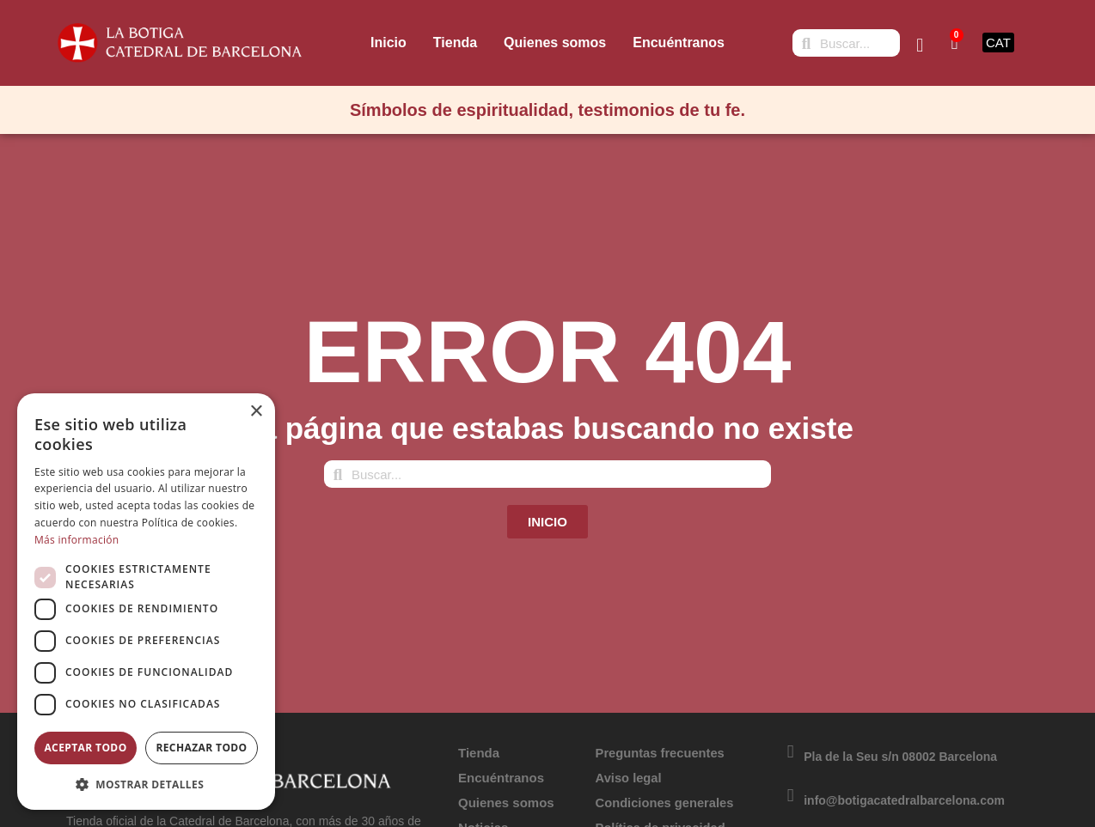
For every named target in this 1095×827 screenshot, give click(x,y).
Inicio (388, 42)
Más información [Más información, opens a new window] (76, 539)
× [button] (255, 411)
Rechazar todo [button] (201, 747)
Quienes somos (555, 42)
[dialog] (146, 601)
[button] (146, 784)
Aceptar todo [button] (85, 747)
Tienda (455, 42)
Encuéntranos (679, 42)
